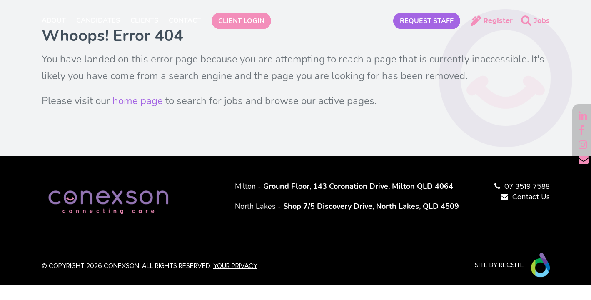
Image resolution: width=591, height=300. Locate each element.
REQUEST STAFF (427, 20)
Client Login (241, 20)
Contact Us (531, 197)
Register (498, 21)
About (54, 20)
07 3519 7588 (527, 186)
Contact (185, 20)
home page (137, 101)
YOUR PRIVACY (235, 265)
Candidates (98, 20)
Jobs (542, 21)
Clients (144, 20)
